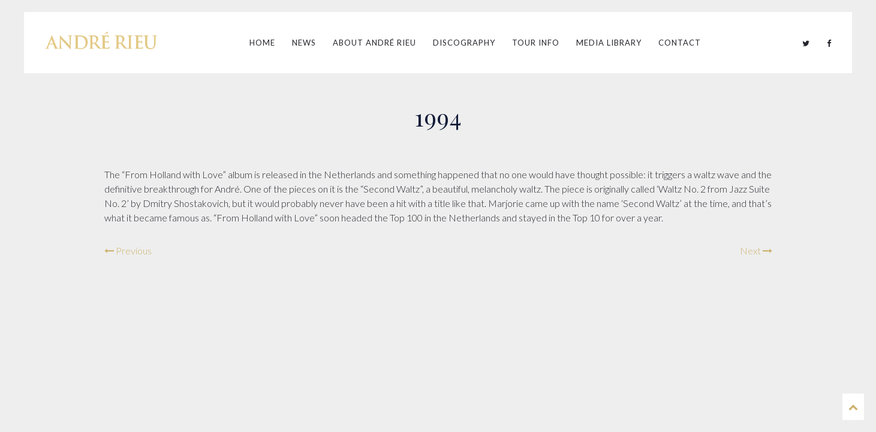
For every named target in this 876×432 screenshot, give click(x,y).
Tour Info (535, 42)
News (304, 42)
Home (262, 42)
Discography (464, 42)
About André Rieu (374, 42)
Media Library (609, 42)
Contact (679, 42)
